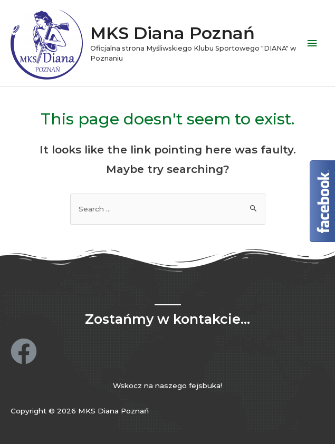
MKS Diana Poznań (172, 33)
